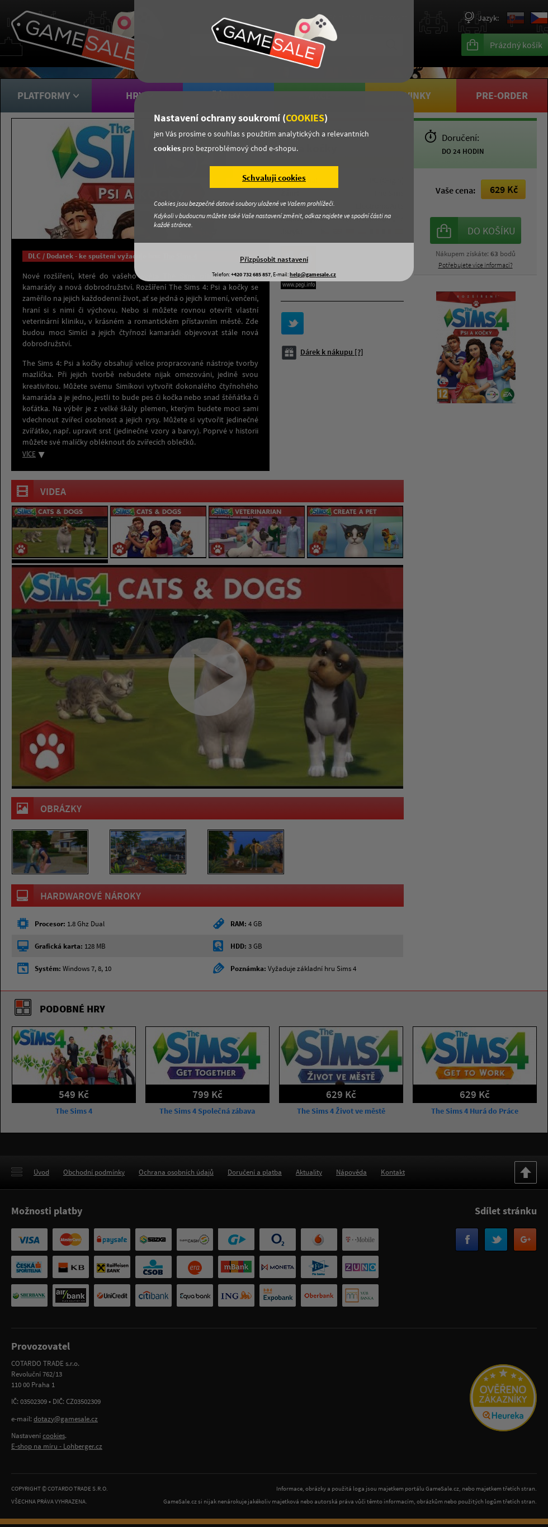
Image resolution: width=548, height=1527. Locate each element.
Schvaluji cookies (274, 177)
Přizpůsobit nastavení (274, 258)
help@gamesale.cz (313, 274)
